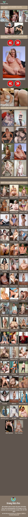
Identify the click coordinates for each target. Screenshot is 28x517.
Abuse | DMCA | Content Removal (17, 514)
